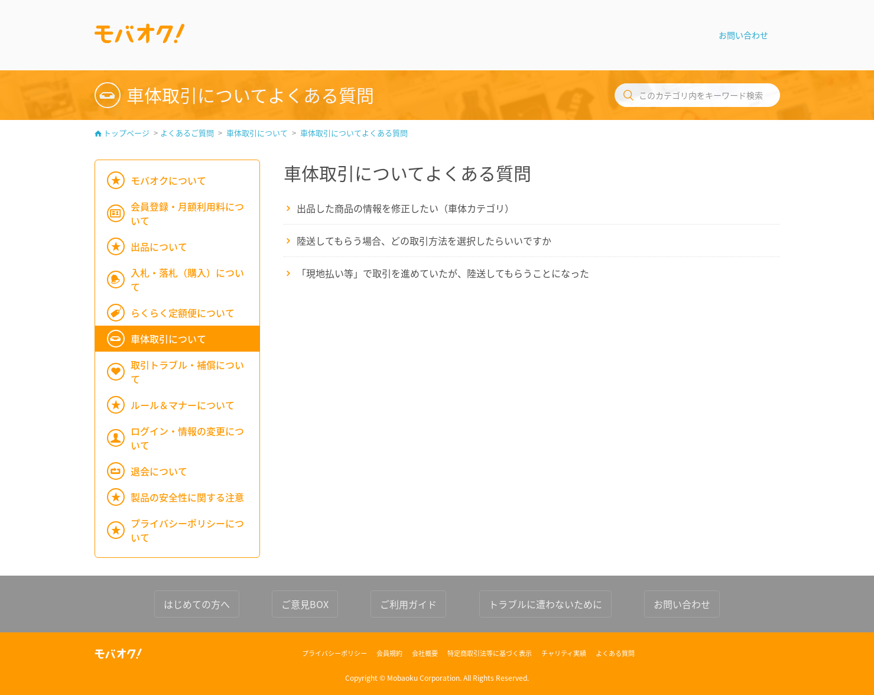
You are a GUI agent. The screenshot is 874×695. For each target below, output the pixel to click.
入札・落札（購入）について (187, 279)
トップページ (126, 132)
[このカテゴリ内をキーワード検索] (697, 95)
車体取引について (257, 132)
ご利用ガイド (408, 604)
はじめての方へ (197, 604)
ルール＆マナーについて (183, 405)
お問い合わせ (743, 35)
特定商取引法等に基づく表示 (489, 653)
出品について (159, 246)
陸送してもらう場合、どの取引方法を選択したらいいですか (424, 240)
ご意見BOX (305, 604)
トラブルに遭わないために (545, 604)
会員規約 (389, 653)
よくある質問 (615, 653)
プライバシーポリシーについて (187, 530)
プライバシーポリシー (334, 653)
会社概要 (425, 653)
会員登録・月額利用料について (187, 213)
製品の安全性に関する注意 (187, 497)
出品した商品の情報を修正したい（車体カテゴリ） (405, 208)
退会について (159, 471)
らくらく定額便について (183, 313)
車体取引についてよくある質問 (354, 132)
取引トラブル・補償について (187, 372)
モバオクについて (168, 180)
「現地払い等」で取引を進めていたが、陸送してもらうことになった (443, 273)
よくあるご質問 (187, 132)
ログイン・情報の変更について (187, 438)
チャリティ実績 (563, 653)
